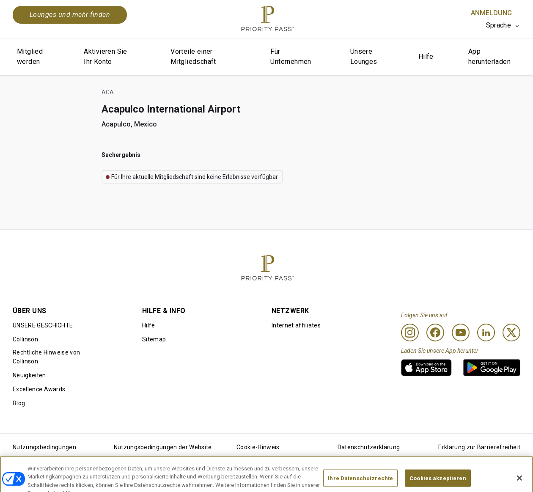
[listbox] (503, 25)
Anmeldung (491, 13)
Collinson (25, 339)
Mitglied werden (30, 56)
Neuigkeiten (29, 375)
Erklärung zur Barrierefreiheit (479, 447)
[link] (426, 367)
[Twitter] (511, 332)
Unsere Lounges (363, 56)
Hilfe (426, 56)
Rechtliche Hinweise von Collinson (46, 357)
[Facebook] (435, 332)
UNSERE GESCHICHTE (43, 325)
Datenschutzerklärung (369, 447)
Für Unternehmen (290, 56)
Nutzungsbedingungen (44, 447)
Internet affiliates (296, 325)
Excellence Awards (39, 389)
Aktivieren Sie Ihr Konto (105, 56)
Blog (19, 403)
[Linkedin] (486, 332)
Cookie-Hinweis (257, 447)
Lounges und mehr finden (70, 15)
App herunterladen (489, 56)
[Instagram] (410, 332)
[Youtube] (461, 332)
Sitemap (154, 339)
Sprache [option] (498, 25)
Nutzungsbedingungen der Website (163, 447)
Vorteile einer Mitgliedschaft (193, 56)
